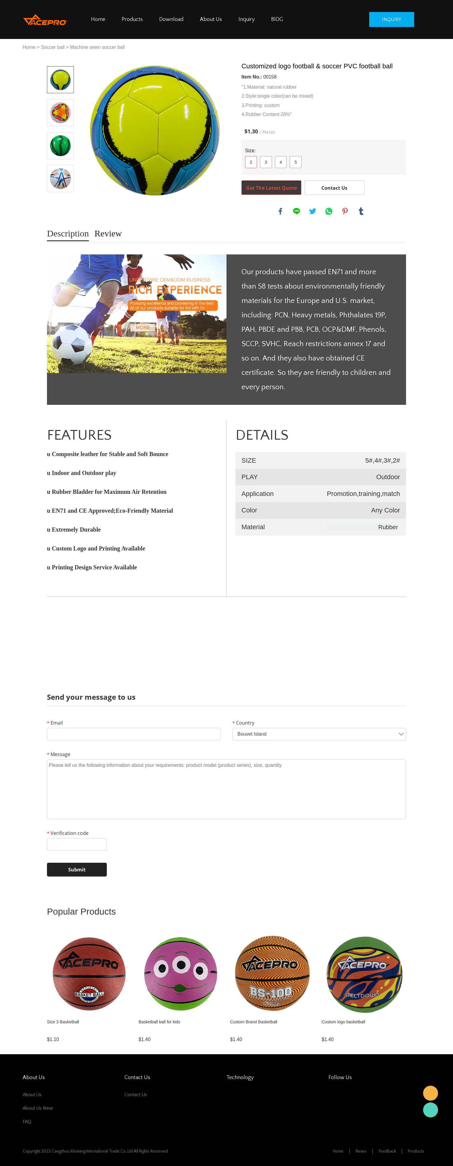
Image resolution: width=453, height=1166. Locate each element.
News (361, 1151)
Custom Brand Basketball (253, 1021)
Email (55, 722)
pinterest (344, 211)
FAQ (27, 1121)
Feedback (387, 1151)
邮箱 (430, 1093)
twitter (312, 211)
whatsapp (328, 211)
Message (58, 754)
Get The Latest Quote (271, 188)
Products (132, 19)
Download (171, 19)
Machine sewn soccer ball (97, 47)
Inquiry (246, 19)
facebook (280, 211)
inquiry (391, 19)
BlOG (277, 19)
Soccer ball (53, 47)
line (296, 211)
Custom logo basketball (343, 1021)
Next (60, 200)
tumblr (361, 211)
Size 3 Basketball (63, 1021)
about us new (38, 1108)
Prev (60, 57)
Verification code (68, 833)
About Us (211, 19)
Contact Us (334, 188)
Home (98, 19)
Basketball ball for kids (159, 1021)
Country (243, 722)
